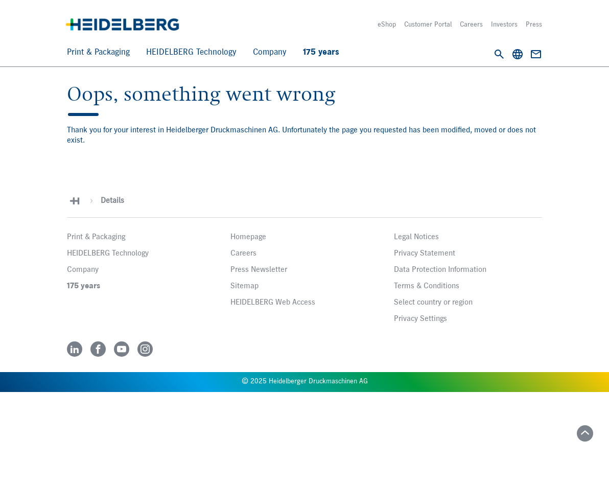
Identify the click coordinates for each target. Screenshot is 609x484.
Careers (471, 24)
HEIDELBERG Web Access (272, 302)
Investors (504, 24)
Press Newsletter (258, 270)
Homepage (248, 237)
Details (112, 201)
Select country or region (433, 302)
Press (534, 24)
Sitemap (244, 286)
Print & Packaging (98, 52)
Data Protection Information (440, 270)
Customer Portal (428, 24)
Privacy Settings (420, 319)
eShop (387, 24)
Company (270, 52)
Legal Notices (416, 237)
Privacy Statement (424, 253)
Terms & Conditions (426, 286)
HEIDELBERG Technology (191, 52)
